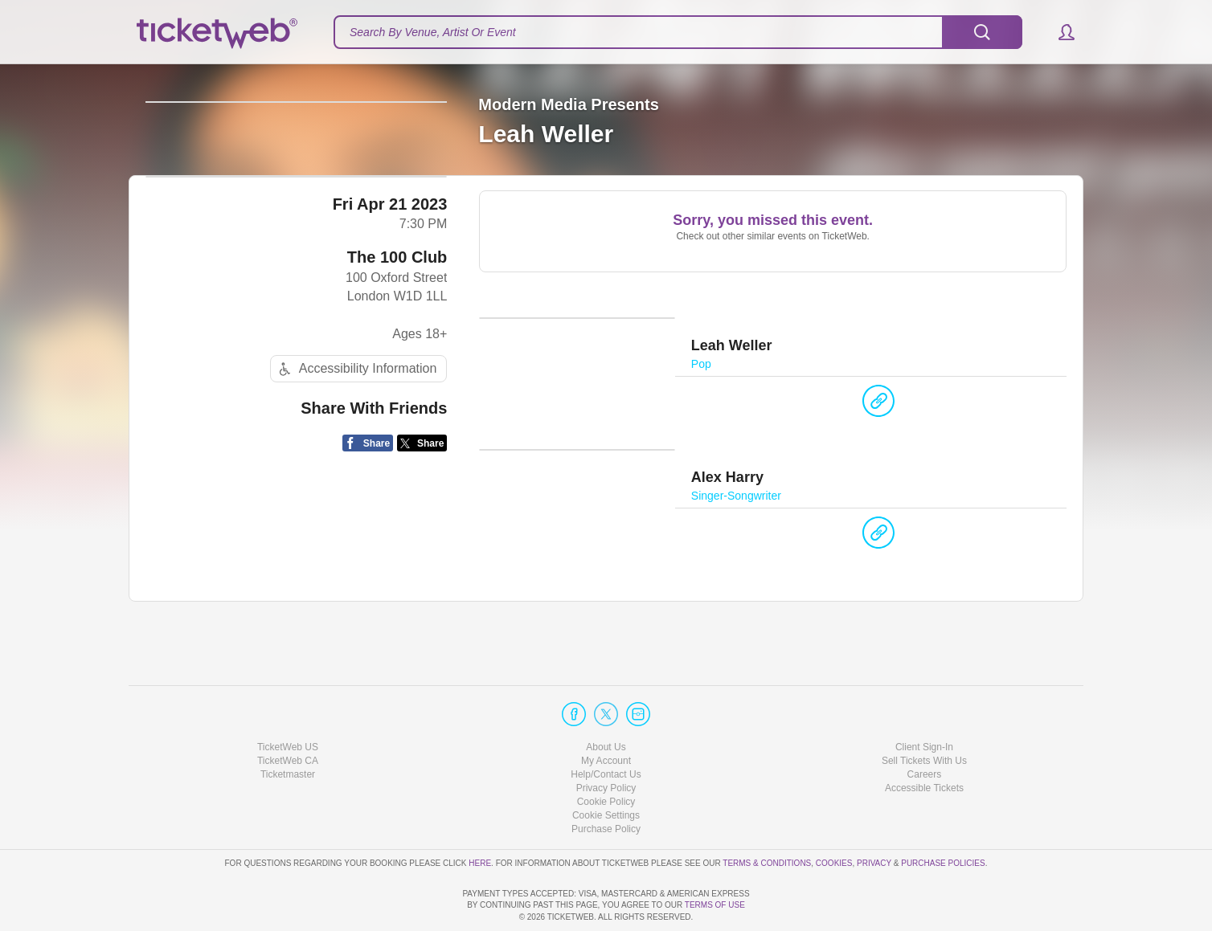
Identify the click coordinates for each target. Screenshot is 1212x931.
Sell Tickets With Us (924, 715)
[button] (1059, 32)
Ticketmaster (287, 728)
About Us (605, 700)
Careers (924, 728)
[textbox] (678, 32)
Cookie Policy (606, 756)
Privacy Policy (606, 742)
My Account (606, 715)
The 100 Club (397, 382)
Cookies (834, 816)
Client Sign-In (924, 700)
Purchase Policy (606, 783)
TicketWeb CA (287, 715)
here (480, 816)
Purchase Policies (943, 816)
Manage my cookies (606, 769)
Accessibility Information (356, 494)
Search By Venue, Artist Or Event (433, 32)
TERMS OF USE (715, 904)
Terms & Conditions (767, 816)
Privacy (874, 816)
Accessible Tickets (924, 742)
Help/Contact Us (606, 728)
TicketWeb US (287, 700)
